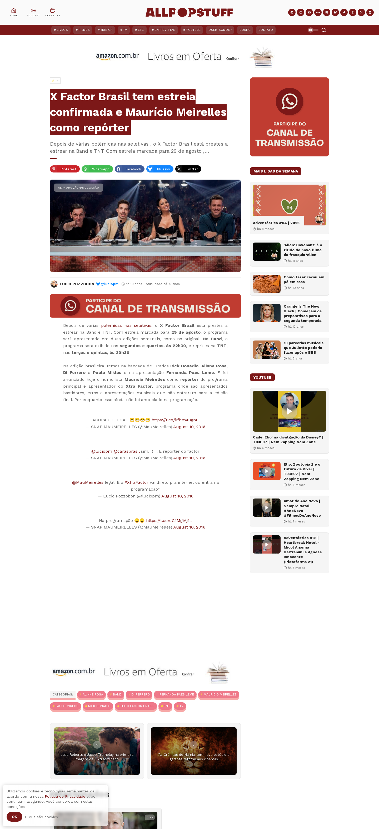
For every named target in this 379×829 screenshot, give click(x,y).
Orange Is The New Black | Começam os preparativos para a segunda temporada (303, 313)
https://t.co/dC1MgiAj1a (169, 520)
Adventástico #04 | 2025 (276, 223)
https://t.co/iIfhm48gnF (175, 419)
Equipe (245, 30)
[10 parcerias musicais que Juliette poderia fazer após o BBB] (267, 350)
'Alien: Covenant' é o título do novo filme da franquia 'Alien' (303, 249)
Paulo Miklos (67, 706)
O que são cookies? (42, 817)
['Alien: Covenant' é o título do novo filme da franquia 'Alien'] (267, 252)
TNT (167, 706)
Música (106, 30)
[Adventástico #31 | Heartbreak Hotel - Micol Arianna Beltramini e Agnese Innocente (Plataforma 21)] (267, 544)
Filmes (84, 30)
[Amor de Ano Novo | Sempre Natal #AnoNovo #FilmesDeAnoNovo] (267, 508)
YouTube (193, 30)
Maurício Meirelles (220, 694)
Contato (265, 30)
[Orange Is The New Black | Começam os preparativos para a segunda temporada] (267, 313)
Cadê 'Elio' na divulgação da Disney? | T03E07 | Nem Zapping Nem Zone (288, 439)
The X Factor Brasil (137, 706)
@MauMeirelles (87, 482)
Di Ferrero (140, 694)
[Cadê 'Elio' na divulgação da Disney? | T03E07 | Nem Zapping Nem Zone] (289, 411)
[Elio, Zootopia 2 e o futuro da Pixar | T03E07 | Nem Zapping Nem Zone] (267, 471)
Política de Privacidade (65, 796)
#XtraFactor (136, 482)
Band (117, 694)
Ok (14, 817)
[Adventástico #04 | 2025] (289, 205)
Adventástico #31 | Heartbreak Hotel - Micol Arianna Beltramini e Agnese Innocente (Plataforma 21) (303, 550)
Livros (62, 30)
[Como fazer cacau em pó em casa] (267, 284)
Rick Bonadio (99, 706)
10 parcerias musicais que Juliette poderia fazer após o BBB (303, 347)
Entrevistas (165, 30)
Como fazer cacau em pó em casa (304, 279)
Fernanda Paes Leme (176, 694)
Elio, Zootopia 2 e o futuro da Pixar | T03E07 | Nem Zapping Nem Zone (302, 471)
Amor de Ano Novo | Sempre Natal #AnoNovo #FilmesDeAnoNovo (302, 508)
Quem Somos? (220, 30)
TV (125, 30)
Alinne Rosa (93, 694)
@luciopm (109, 284)
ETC (141, 30)
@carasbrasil (126, 451)
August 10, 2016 (189, 426)
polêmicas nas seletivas (126, 325)
